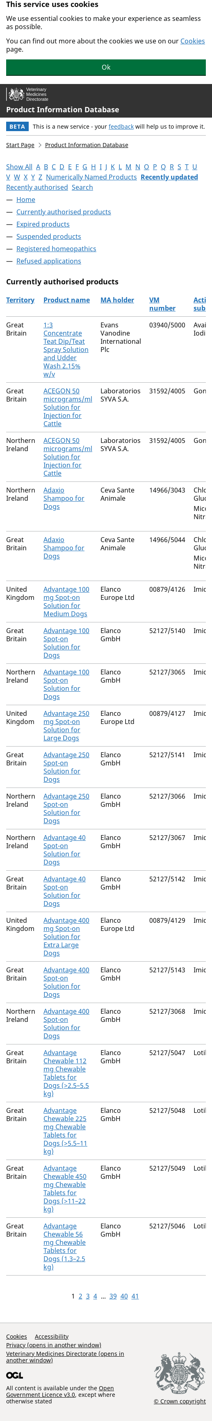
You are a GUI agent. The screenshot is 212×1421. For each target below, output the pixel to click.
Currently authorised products (63, 212)
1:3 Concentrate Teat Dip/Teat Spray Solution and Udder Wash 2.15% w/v (66, 349)
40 (124, 1296)
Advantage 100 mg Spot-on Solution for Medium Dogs (66, 601)
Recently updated (169, 177)
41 (135, 1296)
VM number (162, 304)
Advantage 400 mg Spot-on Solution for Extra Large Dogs (66, 937)
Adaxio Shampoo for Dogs (63, 498)
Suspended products (48, 236)
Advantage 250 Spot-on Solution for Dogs (66, 767)
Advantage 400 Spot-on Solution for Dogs (66, 982)
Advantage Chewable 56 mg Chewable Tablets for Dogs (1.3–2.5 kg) (64, 1246)
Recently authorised (37, 187)
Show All (19, 166)
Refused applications (48, 261)
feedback (121, 126)
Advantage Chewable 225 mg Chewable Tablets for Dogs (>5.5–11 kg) (65, 1131)
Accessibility (51, 1336)
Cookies (192, 40)
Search (82, 187)
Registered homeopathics (56, 249)
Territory (20, 299)
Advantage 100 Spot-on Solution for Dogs (66, 643)
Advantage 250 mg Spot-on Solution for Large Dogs (66, 725)
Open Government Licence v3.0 (60, 1391)
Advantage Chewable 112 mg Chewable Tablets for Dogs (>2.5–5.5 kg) (66, 1073)
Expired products (43, 224)
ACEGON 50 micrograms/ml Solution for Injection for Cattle (67, 407)
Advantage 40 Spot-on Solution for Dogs (64, 850)
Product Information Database (62, 109)
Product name (66, 299)
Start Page (20, 145)
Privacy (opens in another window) (53, 1345)
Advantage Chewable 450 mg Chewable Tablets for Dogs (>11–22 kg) (65, 1189)
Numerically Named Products (91, 177)
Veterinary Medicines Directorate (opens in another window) (65, 1357)
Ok (106, 67)
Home (25, 199)
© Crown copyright (180, 1401)
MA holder (117, 299)
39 (113, 1296)
